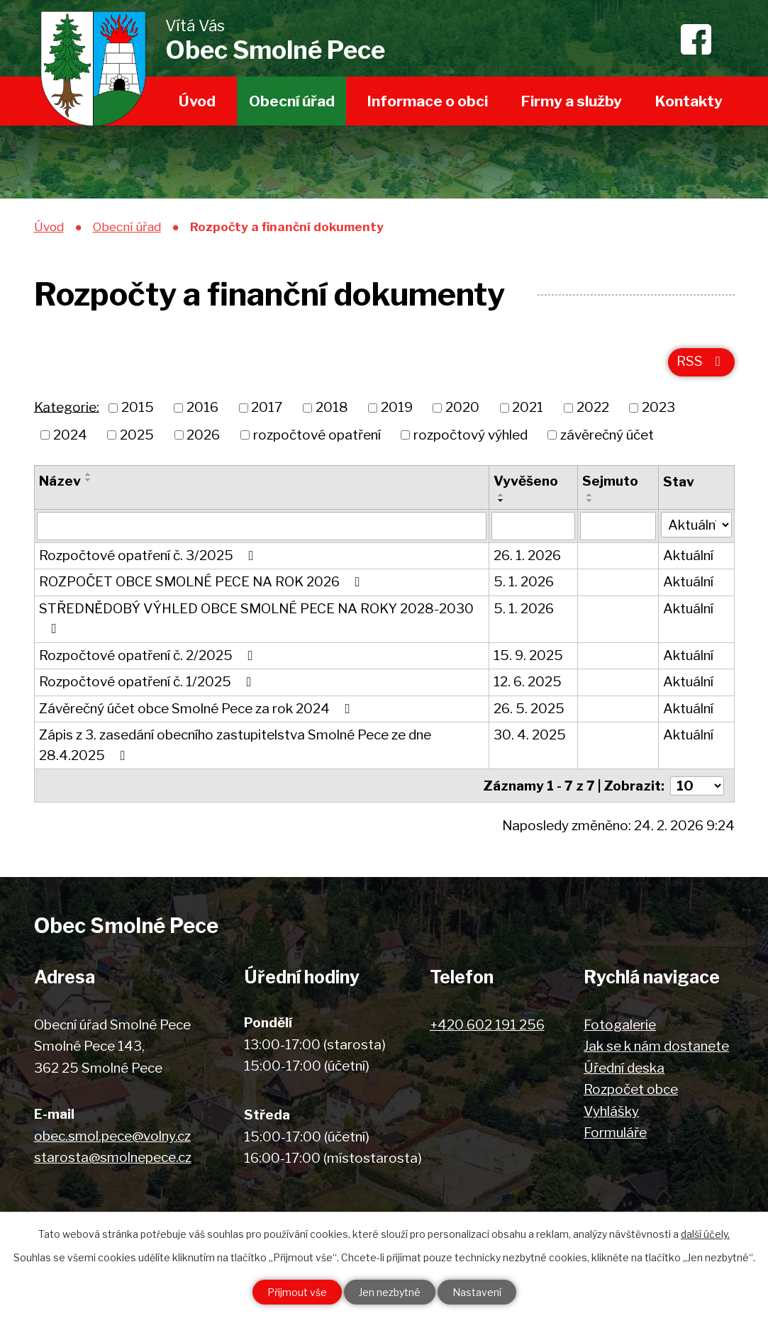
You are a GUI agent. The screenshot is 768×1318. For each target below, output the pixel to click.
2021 (527, 407)
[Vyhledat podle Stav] (696, 525)
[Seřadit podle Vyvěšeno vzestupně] (501, 495)
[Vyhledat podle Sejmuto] (617, 526)
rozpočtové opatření (317, 434)
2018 (332, 407)
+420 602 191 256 (487, 1025)
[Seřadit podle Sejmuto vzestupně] (590, 495)
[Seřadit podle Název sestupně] (88, 480)
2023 (658, 407)
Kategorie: (66, 406)
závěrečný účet (607, 434)
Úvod (197, 101)
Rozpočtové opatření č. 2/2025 (149, 655)
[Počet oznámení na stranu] (697, 785)
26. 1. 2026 (527, 555)
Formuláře (615, 1132)
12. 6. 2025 (528, 682)
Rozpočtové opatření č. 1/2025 (148, 682)
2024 (70, 434)
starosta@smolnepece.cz (112, 1157)
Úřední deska (624, 1068)
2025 (137, 434)
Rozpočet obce (631, 1089)
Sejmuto (610, 481)
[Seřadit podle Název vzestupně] (88, 474)
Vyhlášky (611, 1111)
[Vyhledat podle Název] (261, 526)
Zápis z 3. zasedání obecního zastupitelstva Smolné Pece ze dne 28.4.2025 (235, 745)
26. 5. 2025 (529, 708)
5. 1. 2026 (524, 582)
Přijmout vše (297, 1292)
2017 (266, 407)
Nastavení (476, 1292)
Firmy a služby (571, 101)
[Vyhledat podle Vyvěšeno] (533, 526)
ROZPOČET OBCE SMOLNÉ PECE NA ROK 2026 (202, 582)
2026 (203, 434)
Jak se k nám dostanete (656, 1046)
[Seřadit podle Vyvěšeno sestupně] (501, 500)
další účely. (705, 1234)
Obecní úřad (292, 101)
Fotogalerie (620, 1025)
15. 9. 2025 (528, 655)
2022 (593, 407)
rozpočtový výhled (470, 434)
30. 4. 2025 (530, 735)
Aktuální (688, 555)
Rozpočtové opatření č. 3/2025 (149, 555)
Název (60, 481)
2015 (137, 407)
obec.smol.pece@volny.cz (112, 1136)
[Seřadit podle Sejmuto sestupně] (590, 500)
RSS (701, 361)
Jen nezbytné (390, 1292)
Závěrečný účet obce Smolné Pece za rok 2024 (197, 708)
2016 (202, 407)
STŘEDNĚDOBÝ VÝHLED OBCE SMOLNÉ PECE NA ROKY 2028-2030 (256, 618)
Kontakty (689, 101)
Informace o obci (427, 101)
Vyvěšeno (526, 481)
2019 (397, 407)
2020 (462, 407)
